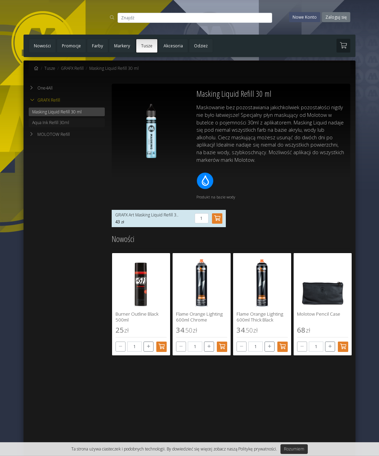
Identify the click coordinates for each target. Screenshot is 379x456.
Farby (97, 46)
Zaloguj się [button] (336, 17)
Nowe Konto (305, 17)
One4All (45, 88)
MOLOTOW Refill (53, 134)
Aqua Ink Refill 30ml (50, 122)
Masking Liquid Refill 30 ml (114, 68)
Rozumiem (294, 449)
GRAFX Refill (72, 68)
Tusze (146, 46)
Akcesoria (173, 46)
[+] (149, 347)
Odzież (201, 46)
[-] (120, 347)
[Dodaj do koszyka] (161, 347)
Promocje (71, 46)
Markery (122, 46)
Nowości (42, 46)
